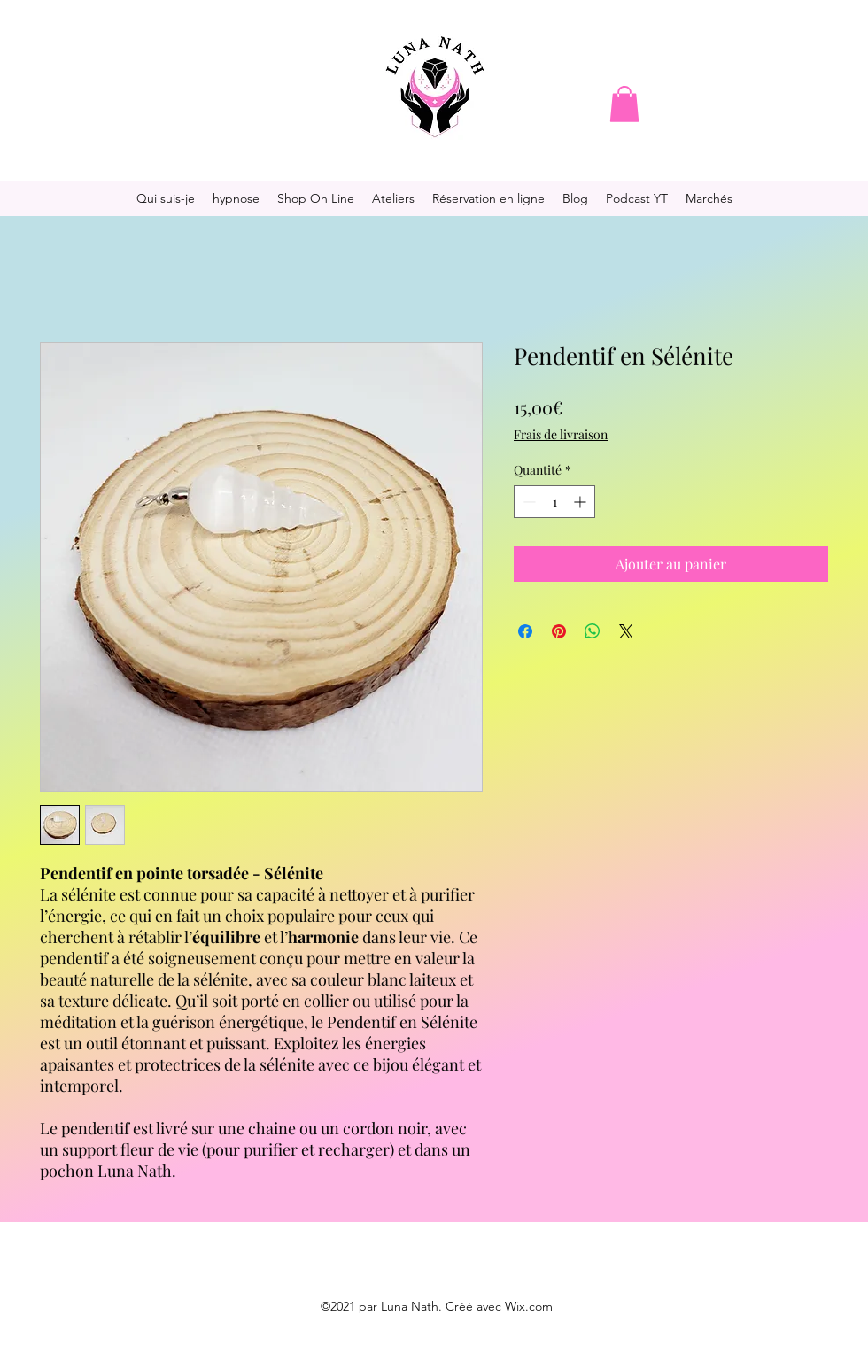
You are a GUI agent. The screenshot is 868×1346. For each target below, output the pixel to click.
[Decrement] (527, 501)
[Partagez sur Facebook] (525, 631)
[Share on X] (626, 631)
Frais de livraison (561, 434)
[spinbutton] (554, 501)
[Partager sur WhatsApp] (592, 631)
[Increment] (581, 501)
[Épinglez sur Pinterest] (559, 631)
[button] (624, 104)
